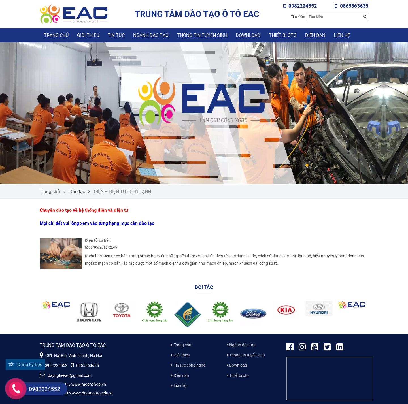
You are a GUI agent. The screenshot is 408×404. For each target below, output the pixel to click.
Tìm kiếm (298, 17)
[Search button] (365, 16)
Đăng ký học (25, 364)
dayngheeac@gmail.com (66, 375)
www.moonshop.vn (88, 384)
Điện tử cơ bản (98, 240)
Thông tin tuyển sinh (202, 35)
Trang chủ (56, 35)
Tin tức (116, 35)
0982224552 (300, 6)
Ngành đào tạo (151, 35)
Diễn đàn (315, 35)
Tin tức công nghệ (189, 365)
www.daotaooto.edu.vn (93, 393)
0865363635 (351, 6)
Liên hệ (342, 35)
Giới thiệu (88, 35)
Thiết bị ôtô (283, 35)
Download (248, 35)
